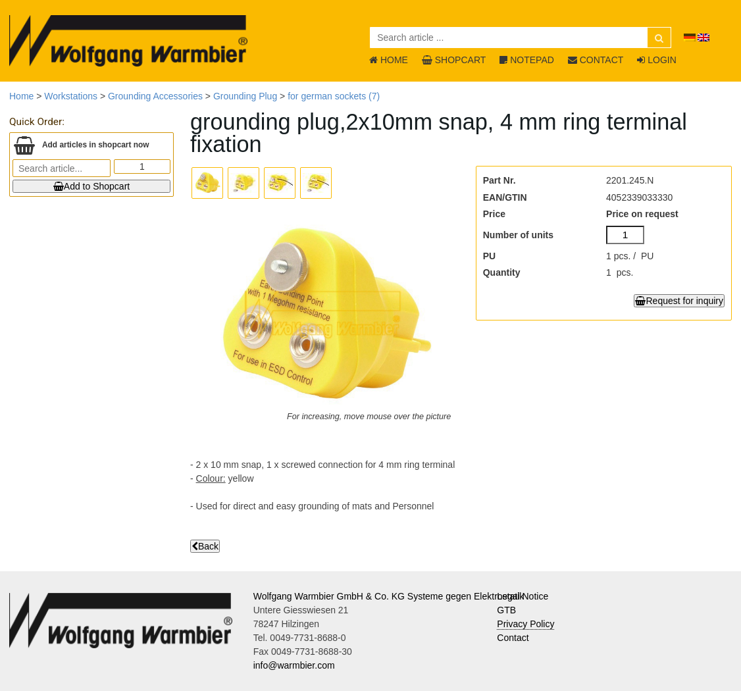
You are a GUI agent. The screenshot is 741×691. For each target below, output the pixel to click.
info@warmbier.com (294, 665)
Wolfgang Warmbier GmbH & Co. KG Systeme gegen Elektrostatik (388, 596)
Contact (512, 637)
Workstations (70, 96)
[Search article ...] (520, 37)
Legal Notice (522, 596)
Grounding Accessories (155, 96)
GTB (506, 610)
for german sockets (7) (334, 96)
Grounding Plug (245, 96)
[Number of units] (625, 235)
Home (21, 96)
